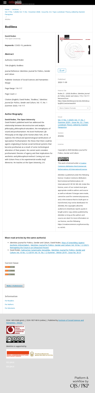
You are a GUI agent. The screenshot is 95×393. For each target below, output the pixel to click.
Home (7, 9)
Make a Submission (15, 286)
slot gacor (10, 362)
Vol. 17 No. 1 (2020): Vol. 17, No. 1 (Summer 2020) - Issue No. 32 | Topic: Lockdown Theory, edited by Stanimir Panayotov (45, 13)
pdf (62, 70)
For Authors (9, 304)
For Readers (9, 301)
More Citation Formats (68, 108)
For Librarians (10, 308)
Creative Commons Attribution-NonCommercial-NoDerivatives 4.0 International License (72, 166)
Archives (15, 9)
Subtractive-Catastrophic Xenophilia (35, 250)
